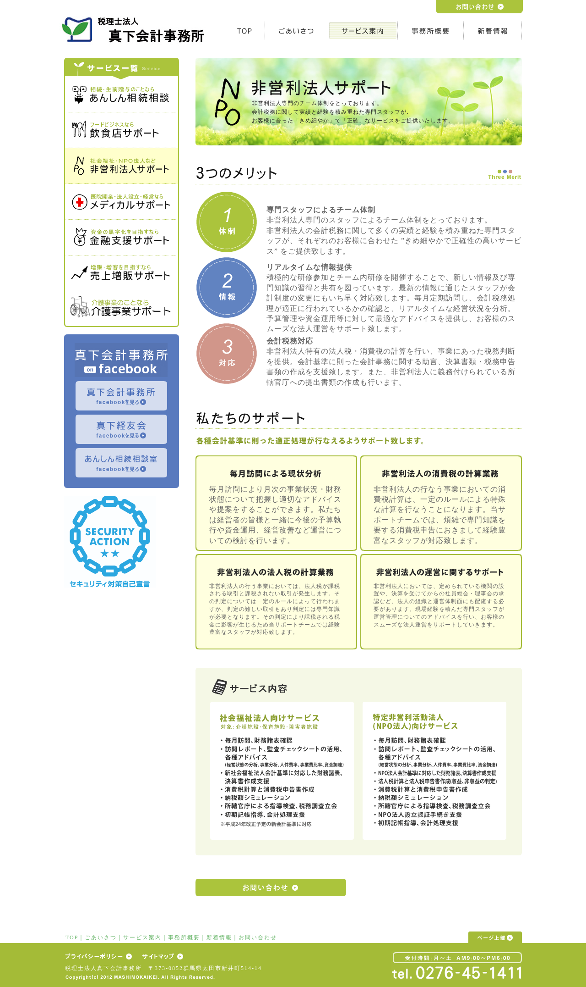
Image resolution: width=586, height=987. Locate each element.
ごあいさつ (101, 937)
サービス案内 (142, 937)
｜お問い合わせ (254, 937)
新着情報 (219, 937)
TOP (71, 937)
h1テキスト (135, 29)
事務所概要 (184, 937)
